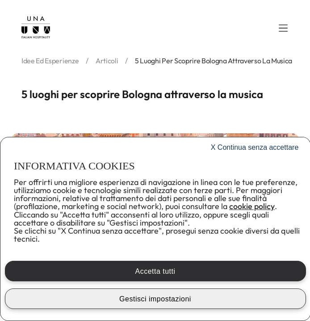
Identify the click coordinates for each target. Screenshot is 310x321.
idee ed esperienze (50, 60)
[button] (283, 28)
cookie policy (252, 206)
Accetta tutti (155, 271)
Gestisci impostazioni (155, 299)
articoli (107, 60)
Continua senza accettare (255, 147)
